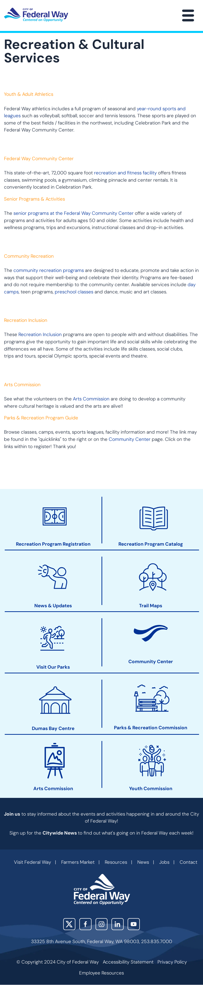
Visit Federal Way (32, 862)
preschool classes (74, 292)
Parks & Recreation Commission (150, 728)
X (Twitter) (69, 924)
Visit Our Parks (53, 667)
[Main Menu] (188, 15)
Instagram (101, 924)
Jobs (164, 862)
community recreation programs (48, 270)
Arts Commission (91, 399)
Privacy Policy (172, 962)
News (143, 862)
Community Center (130, 439)
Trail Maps (150, 606)
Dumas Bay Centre (53, 729)
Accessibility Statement (128, 962)
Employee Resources (101, 973)
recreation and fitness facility (125, 173)
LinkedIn (117, 924)
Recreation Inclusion (40, 334)
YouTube (133, 924)
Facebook (85, 924)
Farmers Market (78, 862)
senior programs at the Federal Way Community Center (73, 213)
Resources (116, 862)
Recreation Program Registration (53, 544)
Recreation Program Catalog (150, 544)
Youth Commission (150, 789)
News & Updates (53, 606)
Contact (188, 862)
